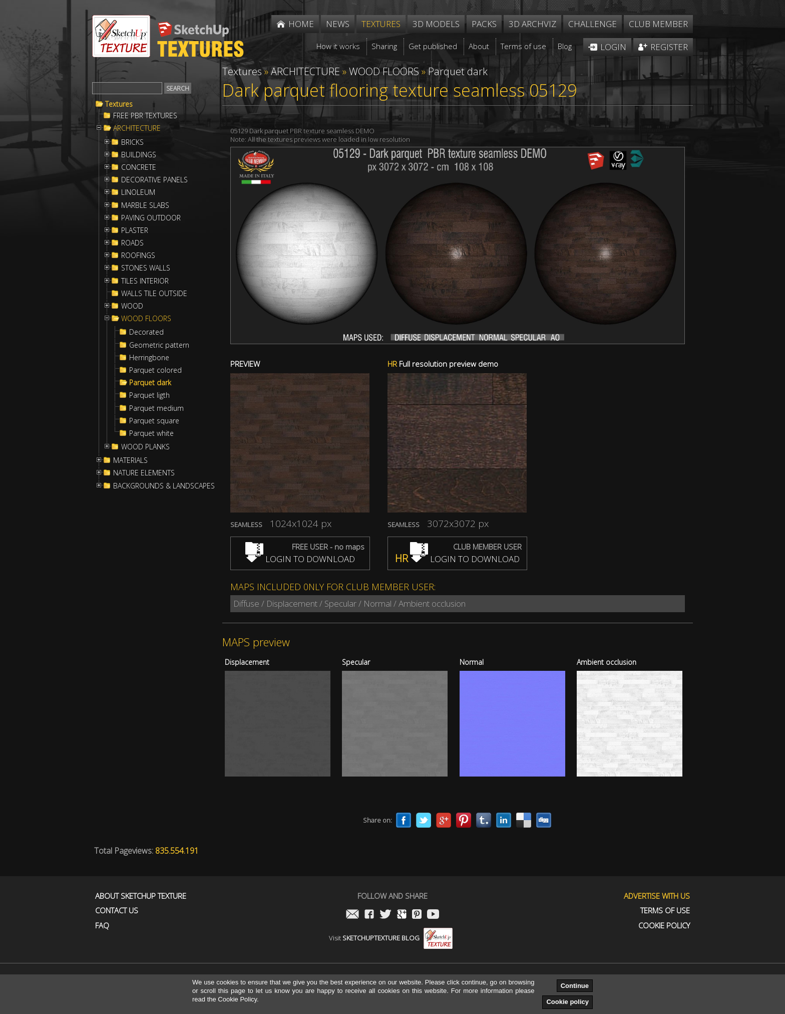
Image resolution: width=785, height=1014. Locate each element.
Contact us (116, 910)
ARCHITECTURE (137, 128)
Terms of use (665, 910)
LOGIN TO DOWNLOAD (300, 559)
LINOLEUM (138, 192)
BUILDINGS (138, 154)
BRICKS (132, 142)
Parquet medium (156, 408)
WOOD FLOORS (146, 318)
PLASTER (134, 230)
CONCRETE (138, 167)
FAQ (102, 925)
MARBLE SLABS (145, 205)
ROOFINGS (138, 255)
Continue (575, 985)
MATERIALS (130, 460)
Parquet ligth (149, 395)
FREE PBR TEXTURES (145, 115)
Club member (658, 24)
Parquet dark (150, 382)
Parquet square (154, 420)
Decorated (146, 332)
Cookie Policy (664, 925)
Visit (391, 937)
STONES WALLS (145, 268)
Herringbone (149, 357)
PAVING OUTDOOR (151, 217)
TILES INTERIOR (145, 281)
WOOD (132, 306)
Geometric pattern (159, 345)
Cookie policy (567, 1001)
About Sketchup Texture (140, 896)
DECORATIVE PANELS (154, 179)
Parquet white (151, 433)
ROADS (132, 242)
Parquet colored (155, 370)
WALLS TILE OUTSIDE (154, 293)
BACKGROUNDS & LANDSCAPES (164, 485)
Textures (119, 104)
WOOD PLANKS (145, 446)
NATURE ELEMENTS (144, 472)
